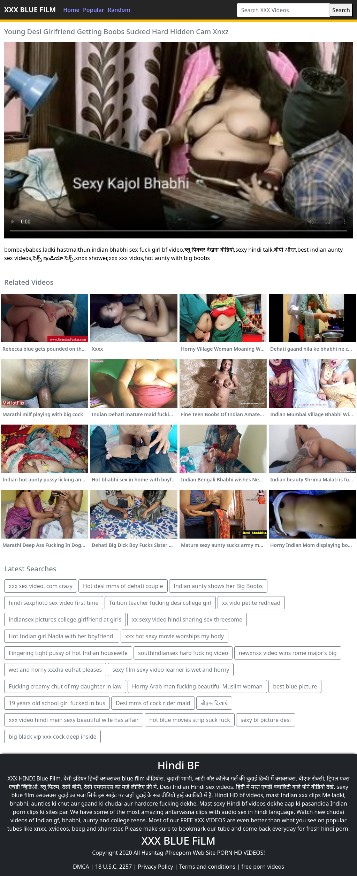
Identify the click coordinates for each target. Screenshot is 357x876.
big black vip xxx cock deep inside (52, 736)
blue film (133, 778)
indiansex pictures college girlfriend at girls (65, 619)
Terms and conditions (207, 866)
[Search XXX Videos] (283, 10)
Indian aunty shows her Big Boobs (218, 586)
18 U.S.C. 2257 (113, 866)
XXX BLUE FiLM (30, 9)
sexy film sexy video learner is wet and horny (170, 669)
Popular (93, 10)
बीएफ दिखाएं (214, 703)
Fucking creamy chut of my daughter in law (65, 686)
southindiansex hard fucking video (183, 653)
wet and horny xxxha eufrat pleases (55, 669)
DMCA (81, 866)
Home (71, 10)
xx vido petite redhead (251, 603)
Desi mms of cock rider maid (153, 703)
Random (119, 10)
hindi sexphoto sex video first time (54, 603)
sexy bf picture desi (266, 720)
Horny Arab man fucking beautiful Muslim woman (197, 686)
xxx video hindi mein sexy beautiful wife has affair (74, 720)
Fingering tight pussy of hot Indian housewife (68, 653)
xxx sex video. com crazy (41, 586)
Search (341, 10)
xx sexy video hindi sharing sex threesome (187, 619)
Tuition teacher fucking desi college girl (160, 603)
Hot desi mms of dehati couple (123, 586)
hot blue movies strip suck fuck (189, 720)
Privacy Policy (155, 866)
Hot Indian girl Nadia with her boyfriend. (62, 636)
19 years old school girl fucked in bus (57, 703)
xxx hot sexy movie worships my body (174, 636)
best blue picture (295, 686)
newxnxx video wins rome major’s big (288, 653)
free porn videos (262, 866)
